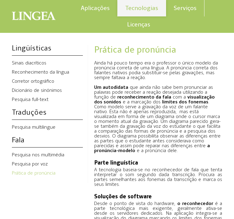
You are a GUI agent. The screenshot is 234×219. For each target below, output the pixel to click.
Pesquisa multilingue (33, 127)
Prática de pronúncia (33, 173)
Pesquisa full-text (30, 99)
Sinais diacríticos (29, 63)
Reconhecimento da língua (40, 72)
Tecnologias (141, 8)
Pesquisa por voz (30, 164)
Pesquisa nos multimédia (38, 155)
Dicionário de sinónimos (37, 90)
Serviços (185, 8)
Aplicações (95, 8)
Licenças (138, 24)
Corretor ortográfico (33, 81)
